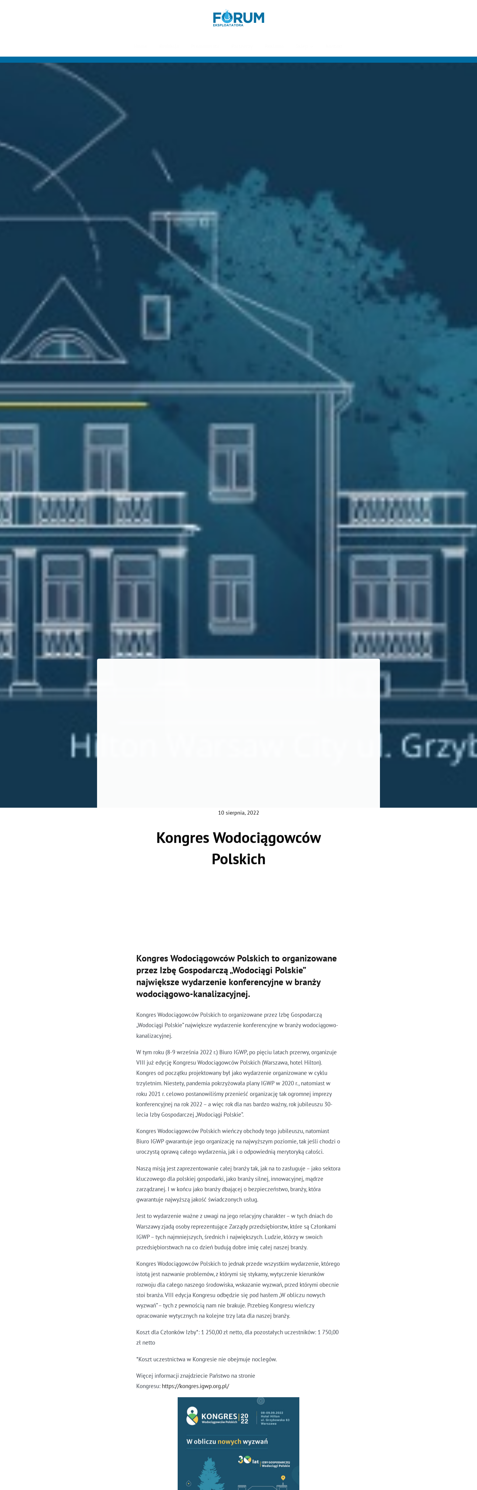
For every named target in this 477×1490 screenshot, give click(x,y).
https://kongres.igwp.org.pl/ (195, 1388)
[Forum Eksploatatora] (238, 12)
